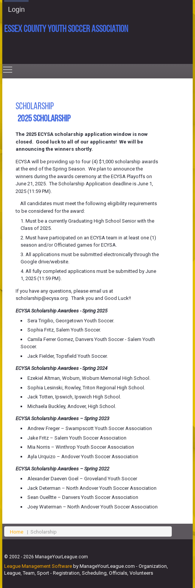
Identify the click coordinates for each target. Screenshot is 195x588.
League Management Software (38, 566)
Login (16, 9)
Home (16, 532)
